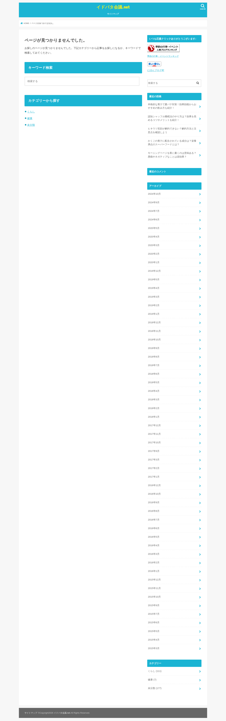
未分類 (31, 124)
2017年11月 (154, 432)
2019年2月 (153, 304)
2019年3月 (153, 296)
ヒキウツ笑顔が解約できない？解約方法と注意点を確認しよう (172, 130)
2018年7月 (153, 364)
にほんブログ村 (155, 70)
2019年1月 (153, 312)
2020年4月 (153, 236)
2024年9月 (153, 201)
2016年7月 (153, 518)
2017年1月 (153, 475)
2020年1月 (153, 261)
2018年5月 (153, 381)
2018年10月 (154, 338)
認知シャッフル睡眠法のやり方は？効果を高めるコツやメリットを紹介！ (172, 118)
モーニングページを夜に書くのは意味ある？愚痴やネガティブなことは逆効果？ (172, 154)
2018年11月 (154, 330)
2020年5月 (153, 227)
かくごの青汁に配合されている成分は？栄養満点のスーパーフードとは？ (172, 142)
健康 (29, 118)
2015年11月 (154, 586)
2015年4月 (153, 637)
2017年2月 (153, 466)
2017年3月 (153, 458)
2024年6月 (153, 219)
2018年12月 (154, 321)
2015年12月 (154, 577)
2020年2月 (153, 253)
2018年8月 (153, 355)
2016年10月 (154, 492)
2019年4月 (153, 287)
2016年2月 (153, 560)
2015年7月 (153, 612)
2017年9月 (153, 449)
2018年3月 (153, 398)
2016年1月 (153, 569)
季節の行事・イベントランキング (163, 56)
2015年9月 (153, 603)
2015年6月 (153, 620)
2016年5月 (153, 535)
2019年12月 (154, 270)
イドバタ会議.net (113, 6)
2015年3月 (153, 646)
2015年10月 (154, 595)
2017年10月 (154, 441)
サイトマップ (113, 14)
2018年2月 (153, 406)
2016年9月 (153, 501)
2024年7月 (153, 210)
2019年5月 (153, 278)
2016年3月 (153, 552)
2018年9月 (153, 347)
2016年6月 (153, 526)
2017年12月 (154, 424)
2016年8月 (153, 509)
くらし (31, 111)
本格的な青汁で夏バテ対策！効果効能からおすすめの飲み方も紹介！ (172, 106)
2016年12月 (154, 483)
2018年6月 (153, 372)
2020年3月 (153, 244)
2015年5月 (153, 629)
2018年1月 (153, 415)
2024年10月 (154, 193)
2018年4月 (153, 389)
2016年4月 (153, 543)
